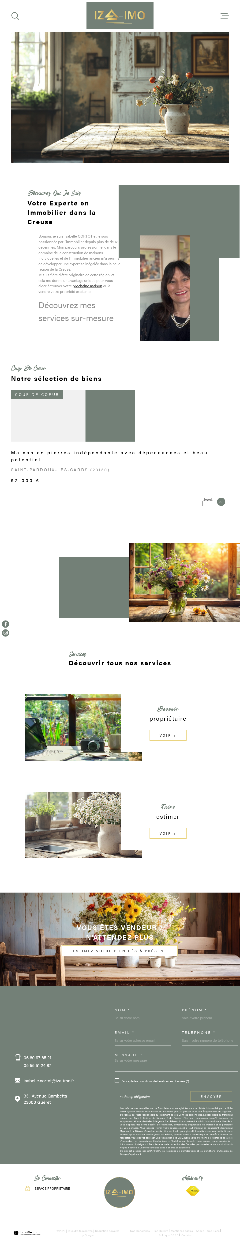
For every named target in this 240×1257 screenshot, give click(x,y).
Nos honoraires (140, 1231)
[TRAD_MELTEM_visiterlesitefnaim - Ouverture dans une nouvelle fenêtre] (193, 1190)
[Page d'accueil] (120, 15)
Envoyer (211, 1096)
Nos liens (213, 1231)
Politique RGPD (169, 1235)
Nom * (123, 1009)
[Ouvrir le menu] (225, 16)
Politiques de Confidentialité (181, 1150)
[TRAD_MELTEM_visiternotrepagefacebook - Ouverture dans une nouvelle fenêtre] (5, 624)
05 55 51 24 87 (37, 1065)
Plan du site (160, 1231)
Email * (125, 1032)
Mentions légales (182, 1231)
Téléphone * (199, 1032)
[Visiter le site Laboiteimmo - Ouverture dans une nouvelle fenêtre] (27, 1233)
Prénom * (194, 1009)
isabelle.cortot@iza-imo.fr (49, 1080)
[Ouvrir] (15, 16)
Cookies (186, 1235)
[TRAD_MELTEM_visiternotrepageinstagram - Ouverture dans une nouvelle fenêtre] (5, 632)
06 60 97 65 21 (37, 1057)
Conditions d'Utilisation (216, 1150)
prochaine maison (87, 296)
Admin (200, 1231)
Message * (129, 1054)
